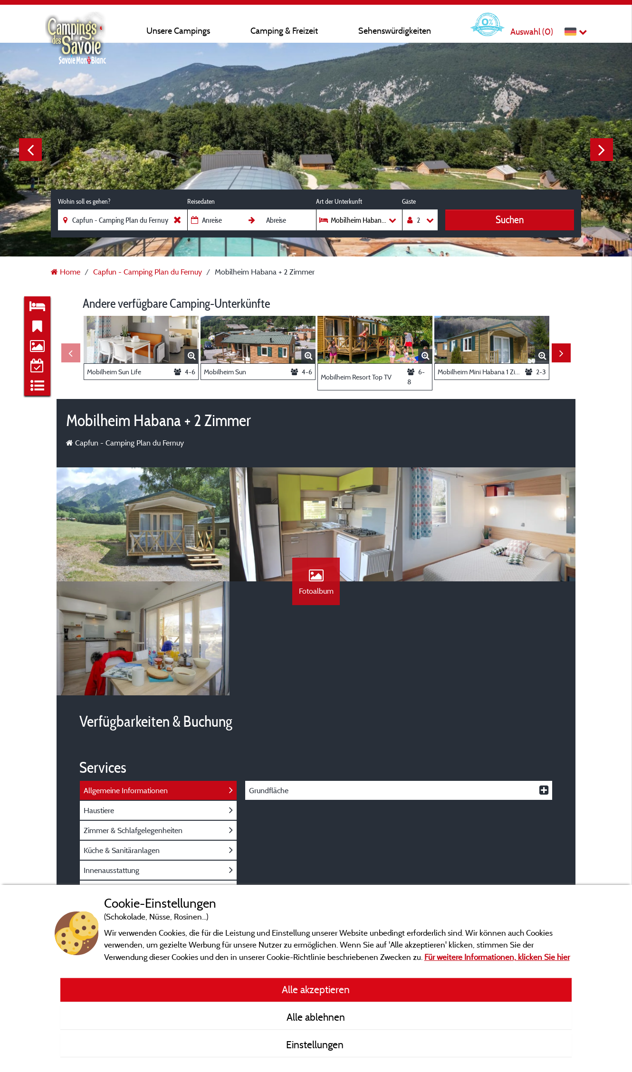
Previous (30, 149)
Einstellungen (316, 1044)
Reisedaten (201, 201)
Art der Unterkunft (339, 201)
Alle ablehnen (316, 1017)
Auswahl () (531, 31)
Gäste (409, 201)
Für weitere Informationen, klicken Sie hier (497, 957)
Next (601, 149)
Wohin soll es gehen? (84, 201)
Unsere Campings (178, 30)
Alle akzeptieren (316, 989)
